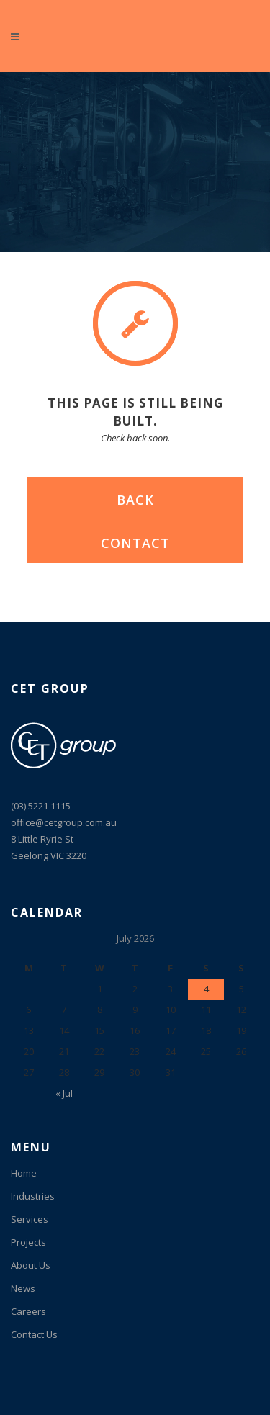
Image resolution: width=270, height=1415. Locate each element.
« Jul (64, 1093)
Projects (28, 1242)
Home (24, 1173)
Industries (33, 1196)
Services (29, 1219)
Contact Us (34, 1334)
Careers (28, 1311)
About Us (30, 1265)
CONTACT (135, 543)
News (23, 1288)
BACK (135, 499)
